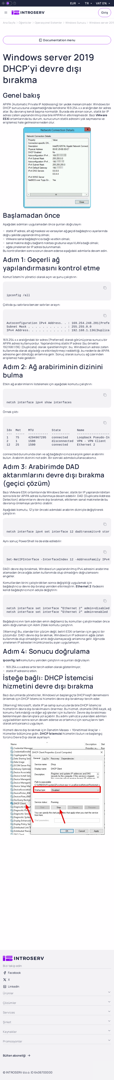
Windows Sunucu (75, 22)
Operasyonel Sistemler (48, 22)
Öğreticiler (25, 22)
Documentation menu (57, 40)
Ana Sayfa (9, 22)
